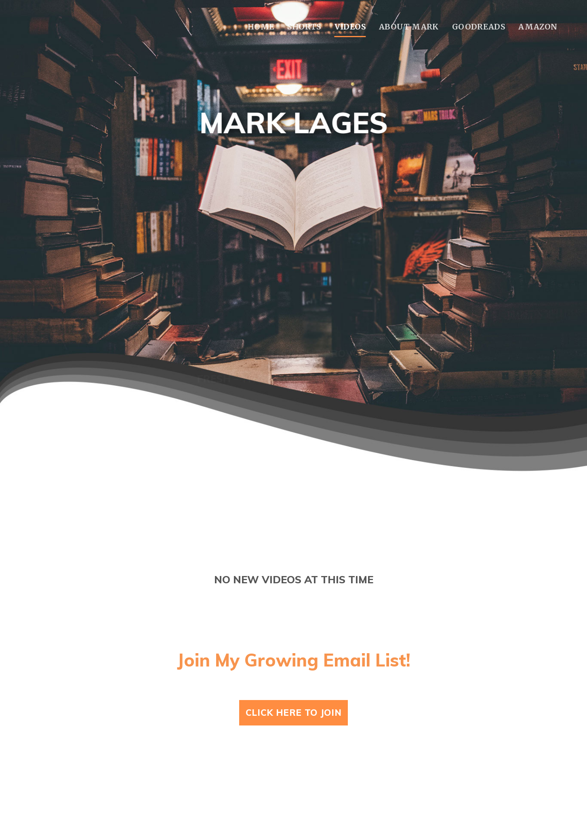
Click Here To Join (294, 712)
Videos (350, 27)
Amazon (537, 27)
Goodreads (478, 27)
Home (261, 27)
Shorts (304, 27)
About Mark (409, 27)
